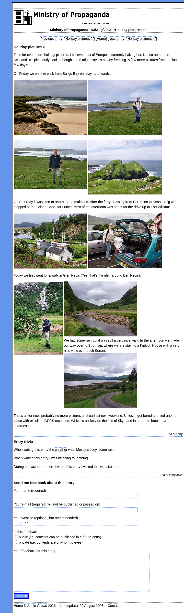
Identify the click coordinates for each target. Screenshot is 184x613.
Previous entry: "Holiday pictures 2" (67, 39)
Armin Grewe (37, 606)
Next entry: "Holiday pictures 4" (132, 39)
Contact (113, 606)
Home (101, 39)
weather (61, 450)
